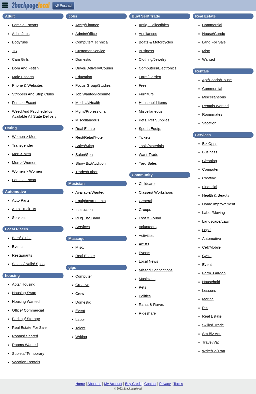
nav (5, 5)
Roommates (212, 114)
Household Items (153, 102)
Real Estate (85, 128)
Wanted (208, 59)
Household (211, 282)
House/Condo (213, 33)
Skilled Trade (213, 325)
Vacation (209, 123)
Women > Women (27, 171)
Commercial (212, 25)
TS (14, 51)
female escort (24, 102)
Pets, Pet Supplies (154, 120)
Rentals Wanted (215, 106)
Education (84, 77)
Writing (81, 337)
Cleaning (209, 161)
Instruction (84, 209)
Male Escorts (23, 77)
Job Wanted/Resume (93, 94)
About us (94, 384)
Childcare (146, 183)
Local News (148, 261)
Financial (209, 187)
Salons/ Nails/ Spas (28, 264)
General (145, 201)
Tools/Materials (151, 146)
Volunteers (147, 227)
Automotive (211, 238)
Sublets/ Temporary (28, 353)
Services (19, 217)
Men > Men (21, 154)
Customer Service (90, 51)
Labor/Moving (213, 212)
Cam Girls (20, 59)
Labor (80, 319)
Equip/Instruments (91, 201)
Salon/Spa (84, 154)
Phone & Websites (27, 85)
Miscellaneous (87, 120)
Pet (205, 308)
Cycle (207, 256)
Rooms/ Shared (25, 336)
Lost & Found (150, 218)
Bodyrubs (20, 42)
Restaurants (22, 255)
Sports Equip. (150, 128)
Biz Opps (210, 143)
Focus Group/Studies (93, 85)
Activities (146, 235)
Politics (145, 296)
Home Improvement (218, 204)
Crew (80, 293)
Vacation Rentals (26, 362)
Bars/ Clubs (22, 238)
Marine (208, 299)
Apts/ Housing (23, 284)
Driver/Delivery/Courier (95, 68)
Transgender (22, 145)
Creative (83, 285)
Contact (150, 384)
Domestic (83, 59)
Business (146, 51)
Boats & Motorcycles (156, 42)
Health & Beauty (215, 195)
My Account (113, 384)
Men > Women (24, 162)
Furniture (146, 94)
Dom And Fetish (25, 68)
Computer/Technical (92, 42)
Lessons (209, 290)
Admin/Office (86, 33)
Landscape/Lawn (216, 221)
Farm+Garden (214, 273)
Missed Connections (155, 270)
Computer (84, 276)
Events (18, 246)
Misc (206, 51)
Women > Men (24, 136)
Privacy (165, 384)
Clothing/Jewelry (152, 59)
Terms (178, 384)
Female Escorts (25, 25)
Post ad (63, 5)
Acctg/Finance (87, 25)
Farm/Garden (150, 77)
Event (80, 311)
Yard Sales (148, 163)
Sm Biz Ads (212, 334)
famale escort (24, 180)
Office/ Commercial (28, 310)
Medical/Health (88, 102)
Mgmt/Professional (91, 111)
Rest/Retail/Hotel (90, 137)
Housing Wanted (26, 301)
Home (80, 384)
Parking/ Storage (26, 319)
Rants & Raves (151, 304)
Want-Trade (148, 154)
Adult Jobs (21, 33)
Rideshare (147, 313)
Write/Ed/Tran (213, 351)
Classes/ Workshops (156, 192)
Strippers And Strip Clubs (33, 94)
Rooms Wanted (25, 345)
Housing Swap (24, 293)
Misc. (80, 247)
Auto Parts (21, 200)
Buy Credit (133, 384)
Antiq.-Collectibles (154, 25)
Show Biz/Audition (91, 163)
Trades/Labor (87, 172)
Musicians (147, 279)
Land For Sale (214, 42)
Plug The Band (88, 218)
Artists (144, 244)
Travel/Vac (211, 342)
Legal (207, 230)
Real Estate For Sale (29, 327)
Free (142, 85)
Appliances (148, 33)
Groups (145, 209)
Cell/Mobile (211, 247)
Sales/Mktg (85, 146)
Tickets (144, 137)
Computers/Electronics (157, 68)
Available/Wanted (90, 192)
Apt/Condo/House (217, 80)
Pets (142, 287)
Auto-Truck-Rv (24, 209)
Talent (81, 328)
